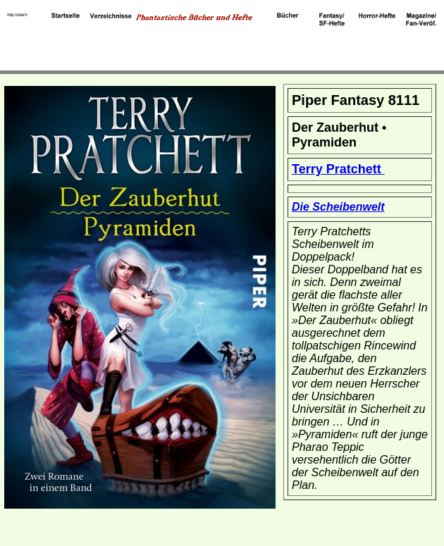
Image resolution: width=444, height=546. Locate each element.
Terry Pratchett (338, 169)
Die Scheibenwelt (338, 207)
